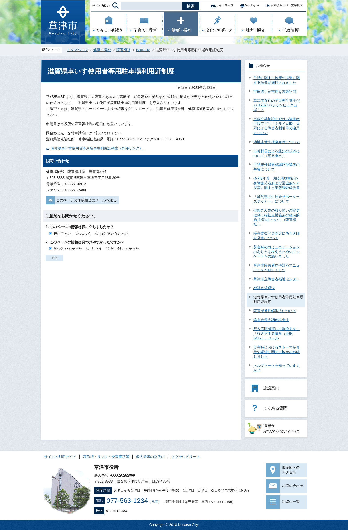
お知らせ (143, 50)
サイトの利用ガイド (60, 457)
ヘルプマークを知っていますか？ (276, 368)
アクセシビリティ (185, 457)
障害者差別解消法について (274, 311)
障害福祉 (123, 50)
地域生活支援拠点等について (276, 142)
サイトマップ (221, 5)
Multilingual (248, 5)
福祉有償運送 (264, 288)
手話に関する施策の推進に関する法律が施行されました (276, 80)
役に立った (62, 233)
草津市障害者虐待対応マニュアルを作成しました (276, 267)
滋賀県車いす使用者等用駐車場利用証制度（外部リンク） (97, 148)
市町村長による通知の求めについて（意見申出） (276, 153)
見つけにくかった (125, 249)
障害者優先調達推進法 (271, 320)
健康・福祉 (102, 50)
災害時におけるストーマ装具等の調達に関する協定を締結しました (276, 352)
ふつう (85, 233)
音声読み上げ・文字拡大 (283, 5)
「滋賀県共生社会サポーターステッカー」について (276, 199)
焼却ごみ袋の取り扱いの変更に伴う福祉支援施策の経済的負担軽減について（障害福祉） (276, 217)
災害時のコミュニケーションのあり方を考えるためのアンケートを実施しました (276, 251)
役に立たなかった (114, 233)
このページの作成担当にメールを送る (86, 200)
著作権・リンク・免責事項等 (106, 457)
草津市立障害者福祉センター (276, 279)
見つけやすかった (68, 249)
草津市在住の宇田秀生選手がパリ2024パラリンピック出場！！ (276, 105)
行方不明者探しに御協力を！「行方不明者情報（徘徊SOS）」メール (276, 333)
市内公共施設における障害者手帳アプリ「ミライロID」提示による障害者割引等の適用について (276, 126)
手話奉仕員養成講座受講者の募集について (276, 167)
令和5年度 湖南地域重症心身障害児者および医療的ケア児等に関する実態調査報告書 (276, 183)
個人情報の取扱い (150, 457)
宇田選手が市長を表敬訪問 (274, 92)
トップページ (77, 50)
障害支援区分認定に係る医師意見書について (276, 235)
